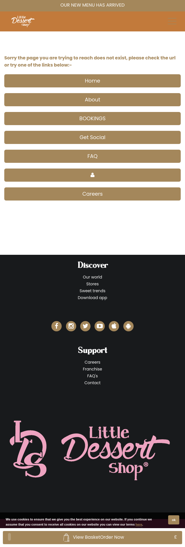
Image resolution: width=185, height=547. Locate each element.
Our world (92, 277)
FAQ (92, 156)
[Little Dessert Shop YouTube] (99, 326)
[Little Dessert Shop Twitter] (85, 326)
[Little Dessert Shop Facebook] (56, 326)
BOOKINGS (92, 118)
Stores (92, 284)
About (92, 99)
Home (92, 80)
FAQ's (92, 376)
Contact (93, 383)
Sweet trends (93, 291)
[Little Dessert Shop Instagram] (71, 326)
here (139, 524)
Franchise (92, 369)
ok (174, 520)
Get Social (93, 137)
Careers (92, 193)
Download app (92, 297)
